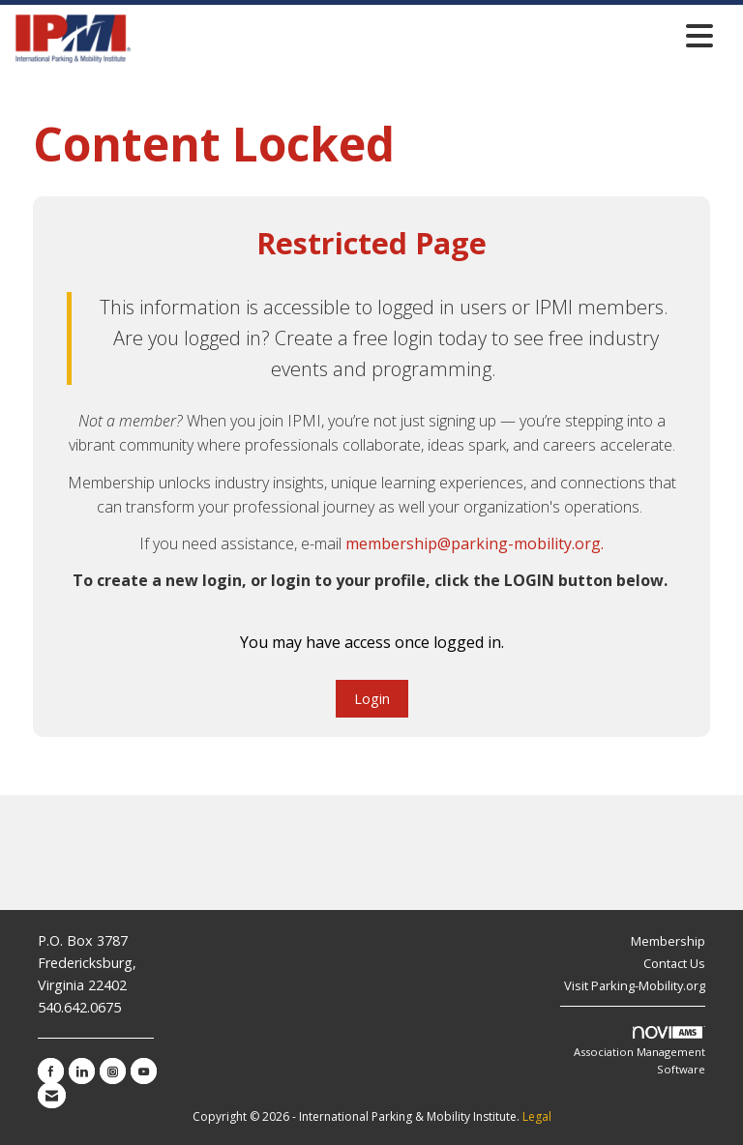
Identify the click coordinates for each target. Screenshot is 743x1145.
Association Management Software (639, 1051)
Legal (536, 1116)
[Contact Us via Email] (52, 1095)
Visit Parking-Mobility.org (634, 985)
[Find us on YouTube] (144, 1071)
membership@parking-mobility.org (473, 543)
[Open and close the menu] (427, 35)
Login (372, 699)
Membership (668, 941)
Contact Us (674, 963)
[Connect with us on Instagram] (113, 1071)
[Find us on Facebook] (51, 1071)
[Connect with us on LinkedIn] (82, 1071)
